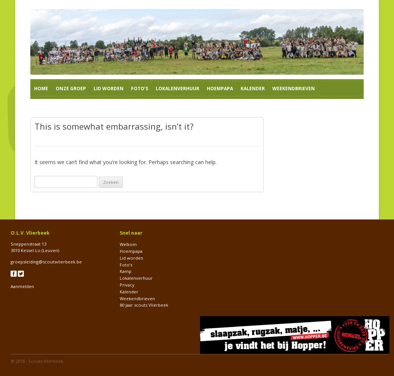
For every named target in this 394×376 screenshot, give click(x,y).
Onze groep (71, 88)
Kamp (125, 271)
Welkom (128, 244)
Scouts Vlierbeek (45, 361)
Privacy (127, 285)
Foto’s (139, 88)
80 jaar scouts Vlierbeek (144, 305)
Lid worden (109, 88)
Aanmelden (22, 286)
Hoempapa (220, 88)
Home (41, 88)
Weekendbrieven (293, 88)
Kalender (253, 88)
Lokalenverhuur (177, 88)
